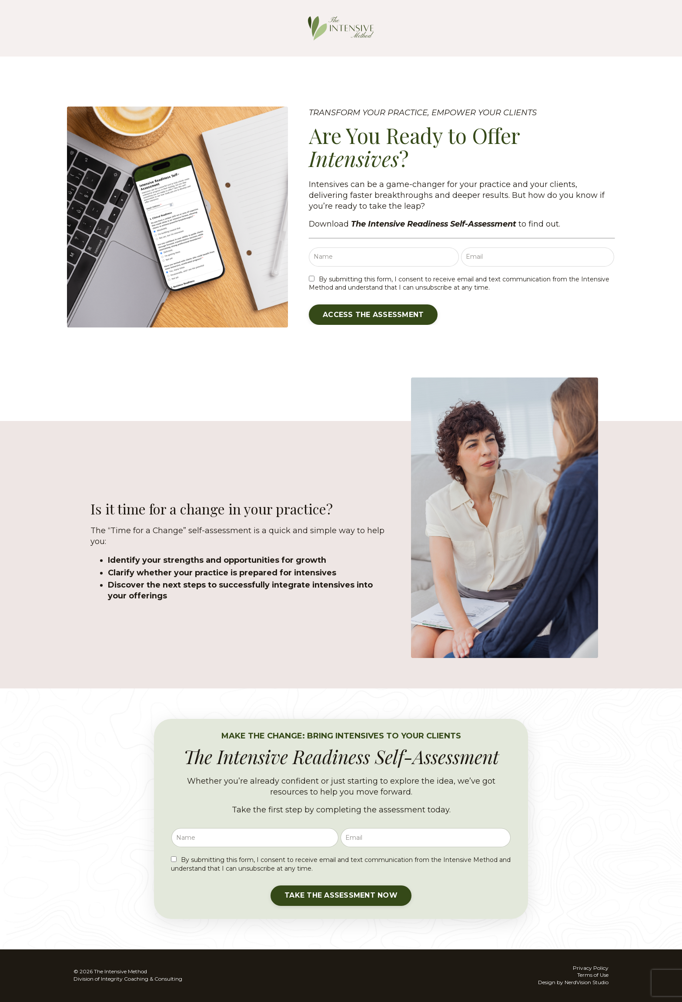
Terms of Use (592, 975)
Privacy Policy (590, 968)
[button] (374, 314)
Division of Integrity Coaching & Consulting (128, 978)
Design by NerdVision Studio (573, 982)
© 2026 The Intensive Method (110, 972)
